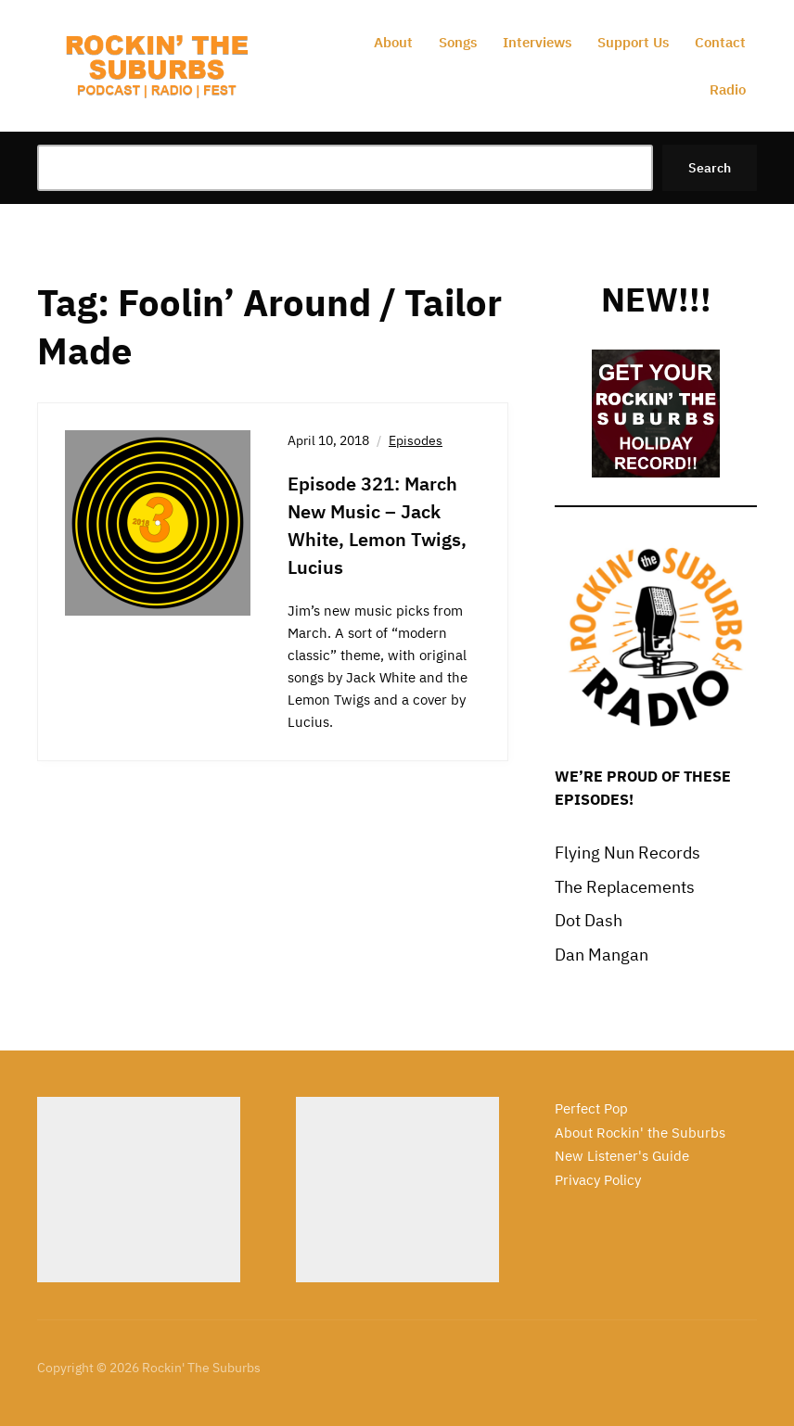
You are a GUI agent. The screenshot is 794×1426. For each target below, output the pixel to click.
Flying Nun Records (627, 852)
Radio (728, 89)
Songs (458, 42)
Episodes (415, 440)
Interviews (537, 42)
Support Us (633, 42)
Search (709, 167)
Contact (720, 42)
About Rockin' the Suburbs (640, 1132)
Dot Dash (588, 920)
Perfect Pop (591, 1108)
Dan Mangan (601, 954)
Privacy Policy (598, 1180)
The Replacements (625, 887)
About (393, 42)
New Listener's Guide (622, 1156)
